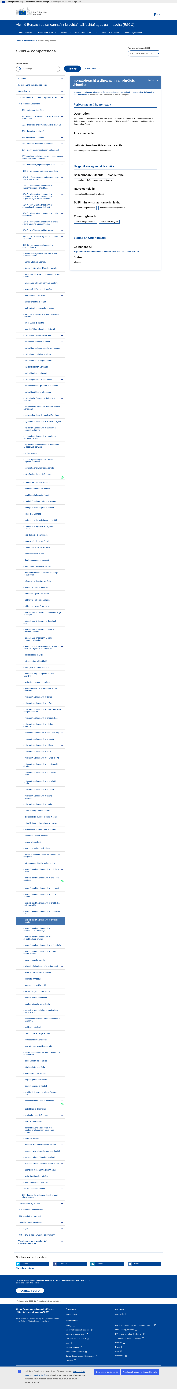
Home (18, 41)
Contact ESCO (71, 1314)
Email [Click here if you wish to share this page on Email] (136, 1264)
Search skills (22, 63)
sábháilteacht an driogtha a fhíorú (89, 194)
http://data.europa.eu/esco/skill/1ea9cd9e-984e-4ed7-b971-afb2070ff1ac (106, 252)
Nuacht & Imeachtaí (110, 33)
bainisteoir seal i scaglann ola (112, 208)
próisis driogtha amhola (85, 222)
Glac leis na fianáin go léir (107, 1372)
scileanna (77, 92)
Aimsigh (72, 68)
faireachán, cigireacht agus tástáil (116, 92)
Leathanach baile (25, 33)
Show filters (90, 69)
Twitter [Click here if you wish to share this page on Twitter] (25, 1264)
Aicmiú (64, 33)
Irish (157, 14)
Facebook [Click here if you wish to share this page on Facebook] (63, 1264)
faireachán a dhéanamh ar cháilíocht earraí (93, 180)
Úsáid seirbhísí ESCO (84, 33)
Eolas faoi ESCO (45, 33)
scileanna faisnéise (92, 92)
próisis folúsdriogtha (109, 222)
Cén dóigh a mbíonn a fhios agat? (66, 2)
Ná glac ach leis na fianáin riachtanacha (140, 1372)
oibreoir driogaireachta (85, 208)
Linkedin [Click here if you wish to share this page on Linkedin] (100, 1264)
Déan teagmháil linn (133, 33)
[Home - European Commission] (33, 11)
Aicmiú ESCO (29, 41)
